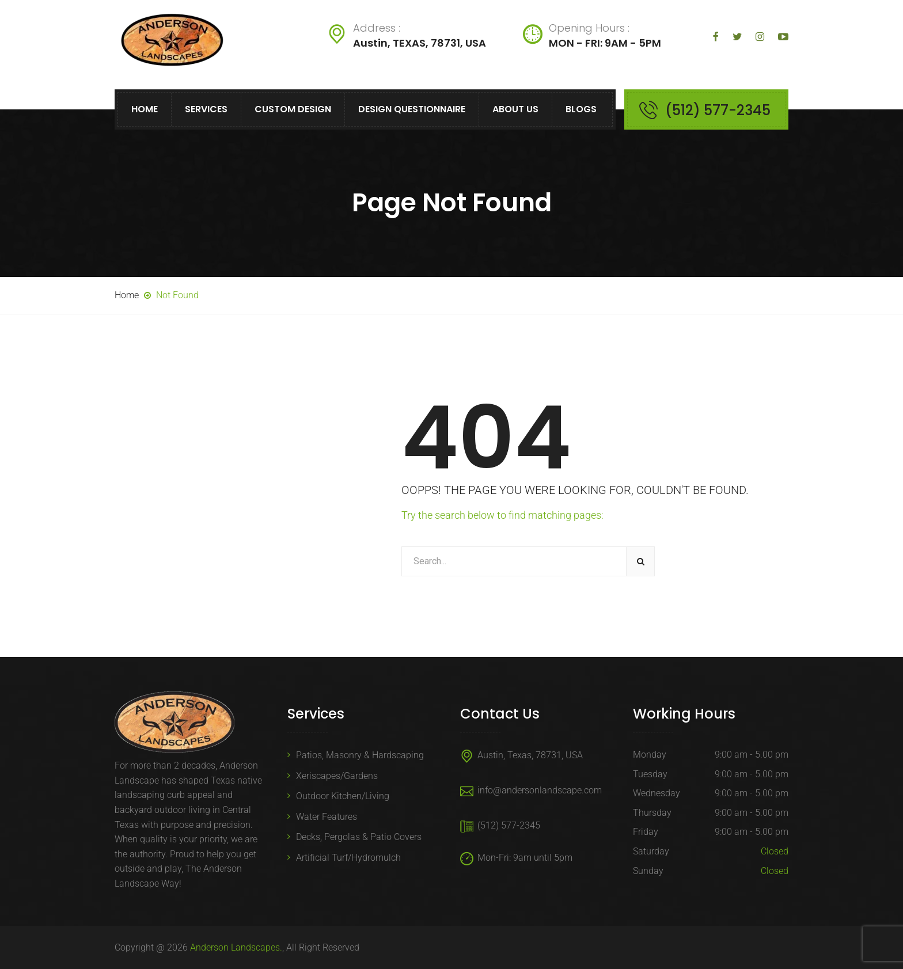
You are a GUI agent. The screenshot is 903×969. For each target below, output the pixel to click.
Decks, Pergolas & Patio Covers (359, 836)
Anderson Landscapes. (236, 947)
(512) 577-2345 (718, 110)
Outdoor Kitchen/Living (342, 796)
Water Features (326, 816)
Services (206, 109)
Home (144, 109)
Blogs (581, 109)
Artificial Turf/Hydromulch (348, 857)
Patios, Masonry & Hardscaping (360, 755)
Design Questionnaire (411, 109)
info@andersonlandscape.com (539, 790)
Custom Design (293, 109)
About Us (515, 109)
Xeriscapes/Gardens (337, 775)
